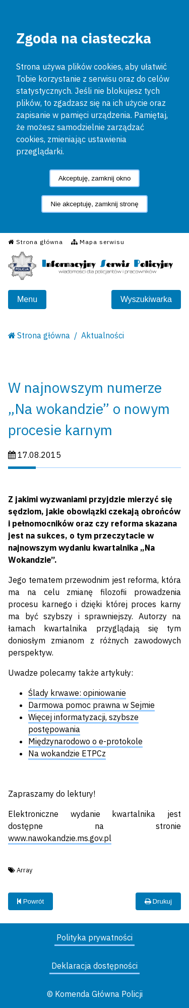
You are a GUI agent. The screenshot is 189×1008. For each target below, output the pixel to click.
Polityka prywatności (94, 937)
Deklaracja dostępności (94, 966)
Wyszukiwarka (146, 299)
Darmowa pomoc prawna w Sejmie (91, 705)
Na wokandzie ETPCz (67, 753)
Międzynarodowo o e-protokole (85, 741)
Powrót (30, 901)
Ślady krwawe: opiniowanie (77, 693)
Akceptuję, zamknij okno (94, 178)
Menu (27, 299)
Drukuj (158, 901)
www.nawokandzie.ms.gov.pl (59, 838)
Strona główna (43, 335)
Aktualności (102, 335)
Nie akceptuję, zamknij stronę (94, 204)
